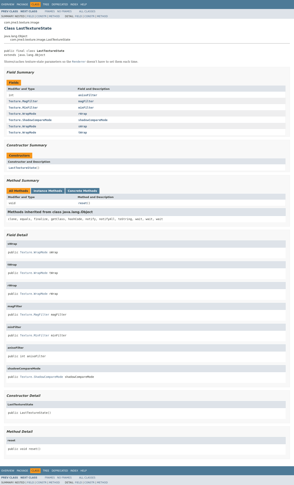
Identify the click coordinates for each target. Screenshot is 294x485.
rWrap (82, 113)
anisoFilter (87, 95)
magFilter (86, 101)
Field (30, 16)
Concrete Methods (82, 190)
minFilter (86, 107)
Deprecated (60, 4)
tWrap (82, 132)
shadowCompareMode (93, 120)
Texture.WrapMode (22, 113)
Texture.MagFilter (23, 101)
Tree (46, 4)
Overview (7, 4)
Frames (50, 11)
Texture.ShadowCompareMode (30, 120)
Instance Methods (47, 190)
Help (83, 4)
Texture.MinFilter (23, 107)
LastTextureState (22, 167)
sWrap (82, 126)
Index (74, 4)
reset (82, 203)
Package (22, 4)
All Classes (87, 11)
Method (54, 16)
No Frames (64, 11)
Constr (41, 16)
